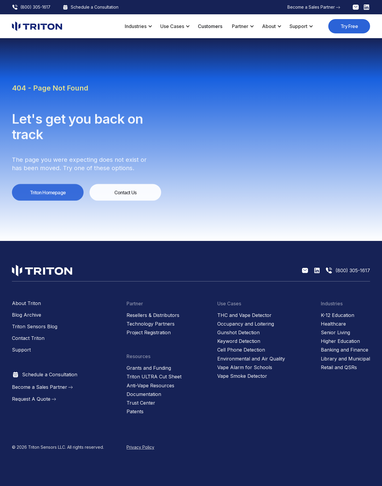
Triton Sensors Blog (34, 326)
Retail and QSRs (339, 367)
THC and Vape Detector (244, 315)
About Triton (26, 303)
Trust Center (141, 403)
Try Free (349, 26)
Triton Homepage (48, 195)
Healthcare (333, 324)
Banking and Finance (344, 350)
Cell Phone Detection (241, 350)
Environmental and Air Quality (251, 359)
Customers (210, 26)
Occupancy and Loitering (245, 324)
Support (21, 350)
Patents (135, 411)
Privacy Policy (140, 447)
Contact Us (125, 195)
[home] (37, 26)
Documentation (144, 394)
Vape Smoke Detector (242, 376)
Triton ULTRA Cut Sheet (154, 377)
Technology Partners (151, 324)
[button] (137, 26)
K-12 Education (337, 315)
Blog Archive (26, 315)
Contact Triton (28, 338)
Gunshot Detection (238, 332)
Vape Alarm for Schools (244, 367)
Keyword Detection (238, 341)
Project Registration (149, 332)
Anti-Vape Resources (150, 386)
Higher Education (340, 341)
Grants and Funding (149, 368)
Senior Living (335, 332)
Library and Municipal (345, 359)
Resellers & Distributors (153, 315)
